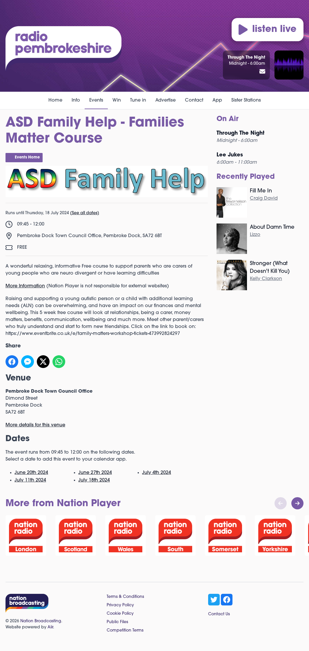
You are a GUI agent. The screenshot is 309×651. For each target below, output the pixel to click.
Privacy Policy (120, 605)
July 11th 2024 (30, 480)
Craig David (264, 198)
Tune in (138, 100)
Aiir (50, 627)
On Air (228, 119)
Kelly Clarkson (266, 279)
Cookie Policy (120, 614)
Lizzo (255, 234)
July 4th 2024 (156, 472)
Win (116, 100)
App (217, 100)
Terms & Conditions (125, 597)
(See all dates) (84, 213)
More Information (25, 286)
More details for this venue (35, 425)
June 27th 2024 (95, 472)
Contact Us (219, 614)
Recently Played (246, 177)
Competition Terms (125, 630)
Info (76, 100)
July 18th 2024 (94, 480)
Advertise (165, 100)
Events (96, 100)
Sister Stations (246, 100)
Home (55, 100)
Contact (194, 100)
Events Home (27, 157)
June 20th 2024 (31, 472)
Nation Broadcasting (40, 621)
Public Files (117, 622)
